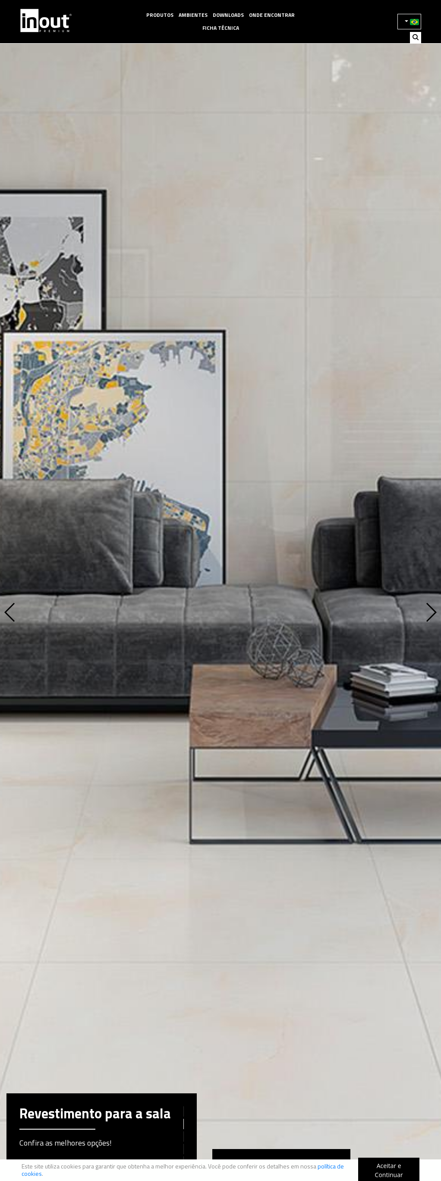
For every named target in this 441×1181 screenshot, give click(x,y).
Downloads (228, 15)
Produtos (159, 15)
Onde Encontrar (272, 15)
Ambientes (193, 15)
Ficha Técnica (220, 28)
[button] (27, 612)
